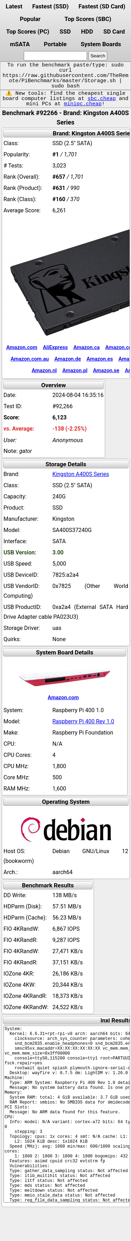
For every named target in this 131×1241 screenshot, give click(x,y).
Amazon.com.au (29, 359)
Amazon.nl (44, 370)
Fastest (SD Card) (102, 6)
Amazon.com (21, 347)
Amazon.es (100, 359)
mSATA (20, 44)
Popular (30, 18)
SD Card (114, 31)
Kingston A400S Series (80, 474)
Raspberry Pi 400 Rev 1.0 (83, 721)
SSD (65, 31)
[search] (55, 56)
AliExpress (55, 347)
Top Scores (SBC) (88, 18)
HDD (87, 31)
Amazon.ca (86, 347)
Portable (55, 44)
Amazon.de (67, 359)
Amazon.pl (74, 370)
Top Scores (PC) (27, 31)
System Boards (101, 44)
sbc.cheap (101, 98)
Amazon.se (106, 370)
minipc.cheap (83, 103)
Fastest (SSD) (50, 6)
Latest (14, 6)
